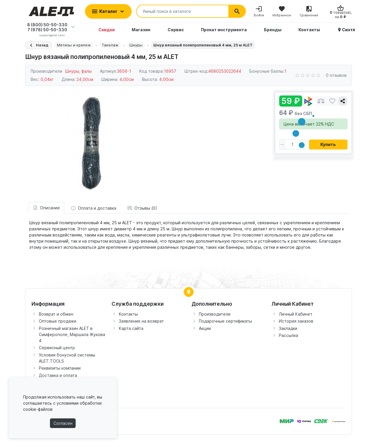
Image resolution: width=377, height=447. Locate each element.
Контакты (128, 314)
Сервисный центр (57, 347)
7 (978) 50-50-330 (47, 29)
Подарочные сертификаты (225, 321)
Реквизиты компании (60, 368)
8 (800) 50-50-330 (47, 24)
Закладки (288, 328)
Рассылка (288, 335)
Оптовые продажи (57, 321)
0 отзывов (336, 75)
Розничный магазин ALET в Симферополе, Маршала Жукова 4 (72, 334)
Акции (205, 328)
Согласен (62, 423)
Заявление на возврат (141, 321)
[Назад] (38, 45)
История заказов (296, 321)
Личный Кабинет (295, 314)
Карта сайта (131, 328)
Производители (214, 314)
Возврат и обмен (56, 314)
